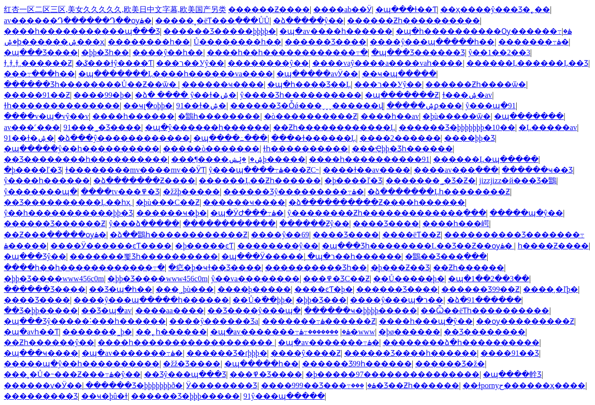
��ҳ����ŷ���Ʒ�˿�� (495, 9)
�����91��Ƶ (37, 95)
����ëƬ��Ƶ (411, 235)
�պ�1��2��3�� (488, 279)
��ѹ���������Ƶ (525, 321)
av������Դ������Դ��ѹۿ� (78, 20)
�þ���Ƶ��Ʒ (400, 267)
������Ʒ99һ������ (357, 364)
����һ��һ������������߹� (287, 52)
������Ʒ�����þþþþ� (219, 31)
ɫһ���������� (305, 149)
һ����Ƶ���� (553, 246)
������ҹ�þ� (171, 213)
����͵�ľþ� (550, 289)
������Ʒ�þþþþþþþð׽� (134, 385)
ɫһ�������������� (62, 105)
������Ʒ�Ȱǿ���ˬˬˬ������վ (306, 105)
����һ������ (133, 116)
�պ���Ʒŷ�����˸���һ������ (85, 321)
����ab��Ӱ (342, 9)
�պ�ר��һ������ (354, 256)
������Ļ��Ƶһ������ (260, 180)
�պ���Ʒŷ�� (35, 256)
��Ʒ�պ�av (106, 310)
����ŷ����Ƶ (306, 353)
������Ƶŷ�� (314, 223)
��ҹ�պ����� (399, 74)
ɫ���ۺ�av (467, 95)
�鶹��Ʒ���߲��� (446, 256)
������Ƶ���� (269, 9)
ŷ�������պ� (40, 192)
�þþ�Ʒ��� (321, 300)
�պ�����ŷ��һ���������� (82, 149)
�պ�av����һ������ (335, 31)
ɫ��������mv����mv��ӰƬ (135, 170)
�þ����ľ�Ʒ (33, 170)
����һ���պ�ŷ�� (426, 321)
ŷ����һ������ (47, 180)
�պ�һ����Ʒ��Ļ (309, 84)
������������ (229, 223)
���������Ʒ (41, 396)
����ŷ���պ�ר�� (396, 300)
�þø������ (409, 332)
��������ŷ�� (268, 63)
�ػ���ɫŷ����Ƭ (114, 63)
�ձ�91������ (484, 300)
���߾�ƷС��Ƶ (336, 279)
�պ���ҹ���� (41, 353)
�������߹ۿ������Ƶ (319, 321)
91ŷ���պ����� (284, 396)
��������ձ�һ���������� (461, 342)
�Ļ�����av (548, 127)
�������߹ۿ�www (337, 332)
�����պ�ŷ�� (526, 213)
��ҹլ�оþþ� (148, 105)
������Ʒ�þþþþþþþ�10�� (457, 127)
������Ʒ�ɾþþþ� (227, 353)
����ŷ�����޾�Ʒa (213, 321)
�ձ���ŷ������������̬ (124, 138)
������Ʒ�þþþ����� (185, 396)
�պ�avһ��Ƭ (31, 332)
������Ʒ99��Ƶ (480, 289)
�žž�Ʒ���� (191, 364)
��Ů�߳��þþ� (262, 300)
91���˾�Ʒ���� (102, 127)
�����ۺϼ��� (424, 105)
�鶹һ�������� (219, 116)
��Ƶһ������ (468, 267)
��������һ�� (149, 42)
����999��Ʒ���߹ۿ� (318, 385)
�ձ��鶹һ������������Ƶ (178, 235)
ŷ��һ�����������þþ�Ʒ (68, 213)
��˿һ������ (171, 332)
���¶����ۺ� (216, 159)
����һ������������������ (186, 342)
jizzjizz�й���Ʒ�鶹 (517, 180)
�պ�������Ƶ (402, 95)
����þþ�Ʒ (469, 138)
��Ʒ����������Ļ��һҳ (68, 202)
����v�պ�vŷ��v (46, 116)
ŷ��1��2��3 (499, 52)
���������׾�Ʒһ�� (316, 267)
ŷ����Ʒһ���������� (301, 95)
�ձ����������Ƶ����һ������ (377, 202)
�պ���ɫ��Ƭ (406, 9)
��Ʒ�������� (484, 332)
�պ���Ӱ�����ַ (262, 256)
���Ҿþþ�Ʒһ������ (402, 149)
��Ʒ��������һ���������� (86, 159)
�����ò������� (211, 149)
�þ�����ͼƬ (204, 246)
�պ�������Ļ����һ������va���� (175, 74)
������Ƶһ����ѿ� (475, 84)
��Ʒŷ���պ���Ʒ (185, 374)
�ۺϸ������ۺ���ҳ (54, 42)
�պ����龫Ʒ (512, 374)
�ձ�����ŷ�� (308, 20)
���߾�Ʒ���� (266, 374)
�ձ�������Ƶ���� (144, 180)
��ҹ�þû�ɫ (104, 396)
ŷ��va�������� (255, 279)
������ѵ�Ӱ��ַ (43, 385)
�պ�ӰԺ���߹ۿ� (247, 213)
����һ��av (390, 116)
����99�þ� (102, 95)
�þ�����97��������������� (392, 374)
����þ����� (254, 289)
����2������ (400, 138)
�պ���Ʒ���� (41, 52)
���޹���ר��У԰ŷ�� (190, 63)
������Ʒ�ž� (450, 364)
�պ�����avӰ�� (317, 74)
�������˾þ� (97, 332)
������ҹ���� (223, 84)
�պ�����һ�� (261, 364)
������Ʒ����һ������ (410, 353)
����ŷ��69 (280, 235)
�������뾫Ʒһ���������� (144, 256)
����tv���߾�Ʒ (120, 192)
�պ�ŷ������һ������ (207, 127)
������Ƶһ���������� (413, 20)
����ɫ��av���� (366, 170)
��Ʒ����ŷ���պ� (254, 310)
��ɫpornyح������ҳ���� (524, 385)
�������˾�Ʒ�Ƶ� (431, 180)
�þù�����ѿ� (456, 116)
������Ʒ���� (325, 42)
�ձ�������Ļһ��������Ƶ (438, 192)
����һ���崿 (455, 223)
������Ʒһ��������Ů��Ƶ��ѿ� (91, 84)
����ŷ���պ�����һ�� (432, 42)
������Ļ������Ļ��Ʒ (527, 63)
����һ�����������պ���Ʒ (82, 31)
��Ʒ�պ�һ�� (120, 289)
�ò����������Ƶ (310, 116)
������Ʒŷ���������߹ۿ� (293, 192)
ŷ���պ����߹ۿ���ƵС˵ (264, 170)
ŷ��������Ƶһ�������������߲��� (387, 213)
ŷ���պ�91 (490, 105)
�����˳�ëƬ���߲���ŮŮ (212, 20)
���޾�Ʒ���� (386, 223)
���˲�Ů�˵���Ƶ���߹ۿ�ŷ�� (72, 374)
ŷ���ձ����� (144, 223)
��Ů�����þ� (409, 279)
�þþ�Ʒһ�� (105, 52)
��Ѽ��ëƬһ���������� (485, 310)
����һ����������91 (369, 159)
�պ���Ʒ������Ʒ (418, 52)
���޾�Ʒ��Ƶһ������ (405, 385)
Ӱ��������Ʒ (221, 385)
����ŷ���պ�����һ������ (151, 300)
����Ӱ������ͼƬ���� (111, 246)
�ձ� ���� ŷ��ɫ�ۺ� (185, 95)
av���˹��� (32, 127)
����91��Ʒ (509, 353)
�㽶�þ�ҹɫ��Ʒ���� (214, 267)
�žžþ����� (191, 192)
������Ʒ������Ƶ (54, 223)
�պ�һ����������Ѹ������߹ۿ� (484, 31)
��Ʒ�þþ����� (41, 310)
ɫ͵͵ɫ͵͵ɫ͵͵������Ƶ (38, 63)
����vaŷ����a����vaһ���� (387, 63)
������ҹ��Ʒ (537, 170)
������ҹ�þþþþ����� (360, 310)
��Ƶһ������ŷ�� (49, 342)
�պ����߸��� (230, 138)
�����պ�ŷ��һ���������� (82, 364)
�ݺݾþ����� (267, 159)
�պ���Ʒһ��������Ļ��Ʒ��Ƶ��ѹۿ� (418, 246)
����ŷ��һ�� (167, 52)
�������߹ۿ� (533, 42)
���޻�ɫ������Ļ (313, 138)
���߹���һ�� (39, 74)
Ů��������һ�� (237, 42)
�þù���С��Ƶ (168, 202)
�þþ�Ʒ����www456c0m (54, 279)
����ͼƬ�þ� (323, 289)
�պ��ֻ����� (529, 116)
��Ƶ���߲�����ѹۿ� (55, 235)
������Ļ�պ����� (485, 159)
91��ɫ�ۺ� (201, 105)
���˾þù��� (185, 289)
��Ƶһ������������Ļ (334, 127)
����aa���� (169, 310)
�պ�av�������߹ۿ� (280, 332)
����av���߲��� (456, 170)
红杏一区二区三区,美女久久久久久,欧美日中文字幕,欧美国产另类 (115, 9)
